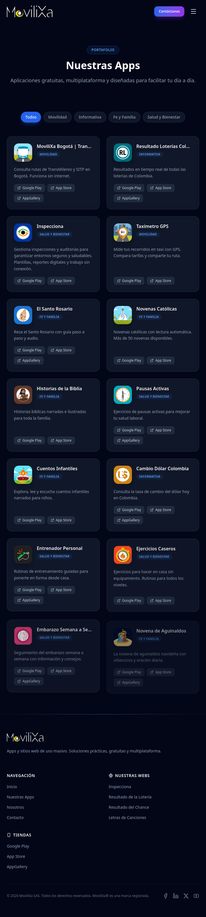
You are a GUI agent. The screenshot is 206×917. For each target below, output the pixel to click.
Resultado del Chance (129, 807)
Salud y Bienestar (164, 117)
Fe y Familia (124, 117)
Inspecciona (120, 786)
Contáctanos (169, 11)
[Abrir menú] (193, 11)
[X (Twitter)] (186, 896)
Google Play (29, 187)
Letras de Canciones (127, 817)
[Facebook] (165, 896)
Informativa (90, 117)
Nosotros (15, 807)
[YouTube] (196, 896)
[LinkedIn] (176, 896)
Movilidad (57, 117)
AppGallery (28, 198)
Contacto (15, 817)
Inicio (12, 786)
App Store (61, 187)
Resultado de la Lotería (130, 797)
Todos (30, 117)
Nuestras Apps (20, 797)
